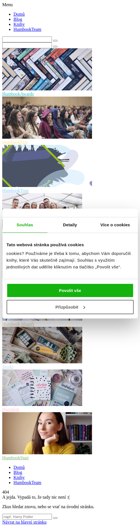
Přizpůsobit (70, 307)
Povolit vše (70, 290)
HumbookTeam (27, 29)
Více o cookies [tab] (115, 224)
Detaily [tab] (70, 224)
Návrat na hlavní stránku (24, 522)
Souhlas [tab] (25, 224)
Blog (17, 19)
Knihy (19, 24)
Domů (19, 14)
